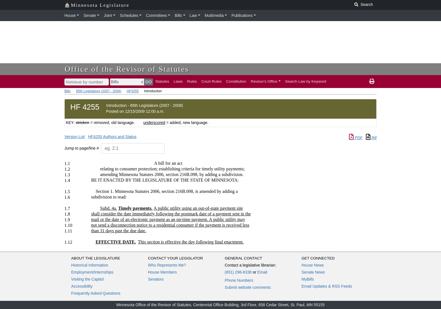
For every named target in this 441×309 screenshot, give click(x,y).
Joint (108, 15)
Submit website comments (248, 287)
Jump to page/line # (81, 148)
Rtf (371, 138)
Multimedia (214, 15)
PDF (356, 138)
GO (148, 81)
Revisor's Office (264, 81)
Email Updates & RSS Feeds (327, 286)
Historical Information (89, 265)
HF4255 (133, 91)
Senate (90, 15)
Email (262, 272)
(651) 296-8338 (238, 272)
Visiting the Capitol (87, 279)
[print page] (372, 81)
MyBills (308, 279)
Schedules (129, 15)
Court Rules (211, 81)
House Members (162, 272)
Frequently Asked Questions (95, 293)
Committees (156, 15)
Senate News (313, 272)
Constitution (236, 81)
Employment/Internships (92, 272)
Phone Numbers (239, 280)
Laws (178, 81)
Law (193, 15)
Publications (242, 15)
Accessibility (82, 286)
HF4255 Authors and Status (112, 136)
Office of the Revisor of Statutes (127, 69)
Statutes (162, 81)
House (70, 15)
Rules (192, 81)
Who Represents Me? (167, 265)
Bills (178, 15)
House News (313, 265)
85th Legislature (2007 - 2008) (98, 91)
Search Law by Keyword (306, 81)
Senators (156, 279)
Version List (74, 136)
